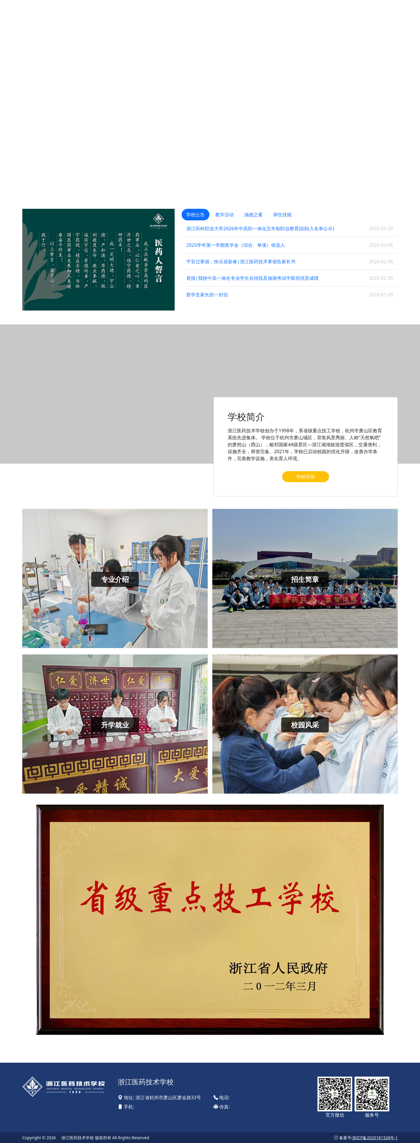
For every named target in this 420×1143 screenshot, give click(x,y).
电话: (221, 1097)
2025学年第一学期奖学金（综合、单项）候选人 (235, 245)
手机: (126, 1107)
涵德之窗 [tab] (253, 214)
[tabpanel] (290, 261)
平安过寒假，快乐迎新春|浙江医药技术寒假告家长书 (240, 261)
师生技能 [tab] (282, 214)
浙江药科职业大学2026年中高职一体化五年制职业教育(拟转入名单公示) (260, 228)
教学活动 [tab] (224, 214)
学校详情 (305, 476)
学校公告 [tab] (195, 214)
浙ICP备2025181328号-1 (375, 1137)
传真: (221, 1107)
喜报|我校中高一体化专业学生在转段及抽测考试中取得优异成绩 (252, 278)
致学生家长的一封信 (207, 294)
